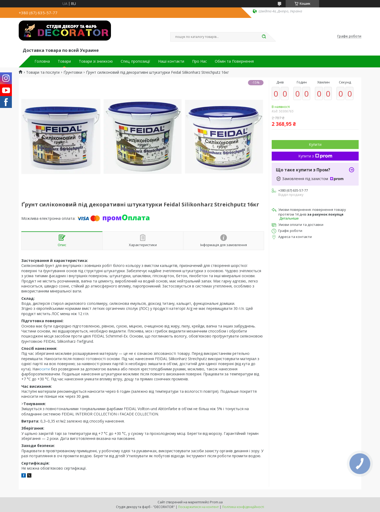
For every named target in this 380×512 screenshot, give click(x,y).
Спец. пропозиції (135, 61)
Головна (42, 61)
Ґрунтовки (73, 72)
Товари (64, 61)
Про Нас (199, 61)
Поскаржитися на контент (198, 507)
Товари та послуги (43, 72)
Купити (315, 144)
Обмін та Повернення (234, 61)
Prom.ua (216, 502)
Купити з (315, 155)
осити (45, 368)
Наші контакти (171, 61)
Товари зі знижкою (96, 61)
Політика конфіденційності (243, 507)
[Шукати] (264, 37)
